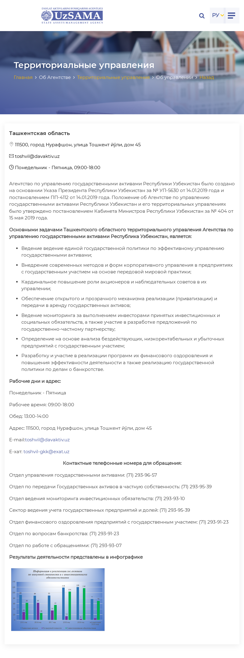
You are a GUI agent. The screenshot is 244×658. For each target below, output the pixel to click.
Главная (23, 77)
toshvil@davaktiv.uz (34, 156)
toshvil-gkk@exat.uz (46, 451)
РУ (215, 15)
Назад (206, 77)
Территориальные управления (113, 77)
